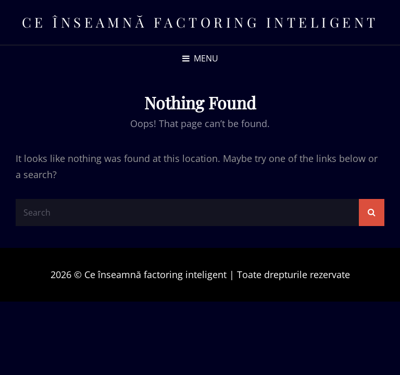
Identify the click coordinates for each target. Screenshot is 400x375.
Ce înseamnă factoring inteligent (200, 22)
